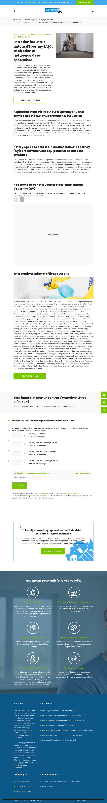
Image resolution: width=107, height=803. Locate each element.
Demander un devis (22, 791)
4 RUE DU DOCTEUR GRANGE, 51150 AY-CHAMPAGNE (59, 782)
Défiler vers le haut (84, 800)
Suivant (19, 485)
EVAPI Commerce (34, 800)
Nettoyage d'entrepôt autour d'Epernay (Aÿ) (57, 740)
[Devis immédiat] (104, 395)
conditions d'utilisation (70, 494)
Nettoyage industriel (46, 20)
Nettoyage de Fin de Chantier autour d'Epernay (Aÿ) (60, 735)
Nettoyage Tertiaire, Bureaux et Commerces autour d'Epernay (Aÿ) (66, 730)
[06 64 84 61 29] (104, 410)
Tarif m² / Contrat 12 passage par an (42, 453)
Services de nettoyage (26, 20)
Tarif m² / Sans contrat (36, 435)
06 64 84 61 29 (46, 786)
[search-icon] (92, 11)
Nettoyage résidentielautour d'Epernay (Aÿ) (29, 236)
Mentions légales (21, 782)
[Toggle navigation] (14, 11)
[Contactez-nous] (104, 402)
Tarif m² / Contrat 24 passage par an (42, 462)
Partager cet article (30, 100)
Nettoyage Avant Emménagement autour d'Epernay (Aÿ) (62, 715)
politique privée (44, 494)
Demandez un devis (52, 551)
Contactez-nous (30, 376)
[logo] (53, 11)
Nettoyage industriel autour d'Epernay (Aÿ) (69, 236)
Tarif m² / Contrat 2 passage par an (42, 444)
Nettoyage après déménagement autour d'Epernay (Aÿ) (62, 720)
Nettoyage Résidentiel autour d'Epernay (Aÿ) (57, 710)
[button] (22, 199)
